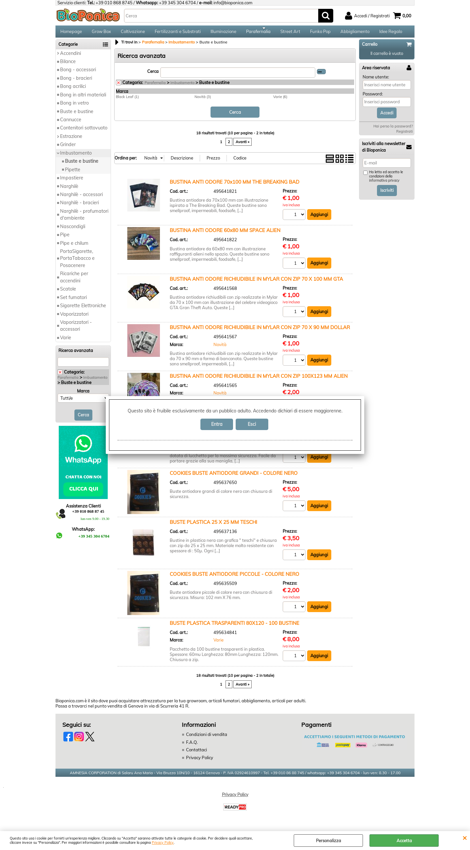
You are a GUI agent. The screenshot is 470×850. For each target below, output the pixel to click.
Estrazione (71, 140)
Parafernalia (258, 33)
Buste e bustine (76, 115)
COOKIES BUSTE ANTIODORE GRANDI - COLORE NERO (234, 477)
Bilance (68, 65)
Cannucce (70, 123)
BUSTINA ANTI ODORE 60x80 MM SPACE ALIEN (225, 234)
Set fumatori (73, 301)
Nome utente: (376, 80)
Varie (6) (280, 100)
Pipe (65, 239)
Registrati (404, 135)
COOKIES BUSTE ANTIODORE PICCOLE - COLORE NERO (234, 578)
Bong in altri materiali (83, 99)
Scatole (68, 293)
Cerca (153, 75)
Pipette (72, 173)
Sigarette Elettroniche (83, 309)
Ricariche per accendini (74, 281)
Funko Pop (320, 33)
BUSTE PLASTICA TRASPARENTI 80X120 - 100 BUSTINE (234, 627)
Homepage (71, 33)
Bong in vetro (74, 107)
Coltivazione (133, 33)
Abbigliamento (354, 33)
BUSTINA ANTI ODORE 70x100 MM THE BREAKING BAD (234, 185)
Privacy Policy (163, 843)
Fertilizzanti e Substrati (178, 33)
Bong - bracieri (76, 82)
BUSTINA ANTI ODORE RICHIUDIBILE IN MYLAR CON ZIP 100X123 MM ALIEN (259, 380)
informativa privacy (384, 185)
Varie (65, 341)
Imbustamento (76, 157)
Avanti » (242, 145)
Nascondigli (72, 230)
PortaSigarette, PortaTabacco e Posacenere (77, 262)
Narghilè (69, 190)
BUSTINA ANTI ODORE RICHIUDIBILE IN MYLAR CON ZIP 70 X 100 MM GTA (256, 282)
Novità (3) (203, 100)
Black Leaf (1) (127, 100)
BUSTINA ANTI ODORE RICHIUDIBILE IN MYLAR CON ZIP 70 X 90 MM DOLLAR (260, 331)
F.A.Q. (192, 746)
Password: (373, 98)
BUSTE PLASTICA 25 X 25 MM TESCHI (213, 526)
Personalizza (328, 840)
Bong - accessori (78, 74)
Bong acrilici (73, 90)
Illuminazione (223, 33)
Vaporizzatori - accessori (76, 329)
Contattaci (196, 754)
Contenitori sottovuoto (83, 132)
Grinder (68, 149)
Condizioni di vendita (206, 738)
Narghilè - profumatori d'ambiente (84, 218)
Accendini (70, 57)
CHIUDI (464, 837)
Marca (83, 394)
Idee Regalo (390, 33)
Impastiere (71, 182)
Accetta (404, 840)
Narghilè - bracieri (79, 207)
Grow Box (101, 33)
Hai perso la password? (393, 130)
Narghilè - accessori (81, 198)
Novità (220, 348)
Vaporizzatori (74, 318)
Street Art (290, 33)
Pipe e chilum (74, 247)
